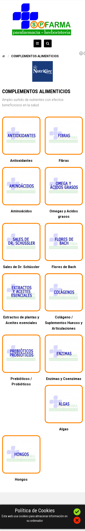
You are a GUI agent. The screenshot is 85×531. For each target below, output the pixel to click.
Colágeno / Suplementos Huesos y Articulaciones (63, 322)
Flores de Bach (64, 267)
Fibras (64, 161)
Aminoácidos (21, 211)
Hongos (21, 479)
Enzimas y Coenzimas (63, 379)
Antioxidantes (21, 161)
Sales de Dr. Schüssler (21, 267)
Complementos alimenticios (35, 56)
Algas (63, 429)
